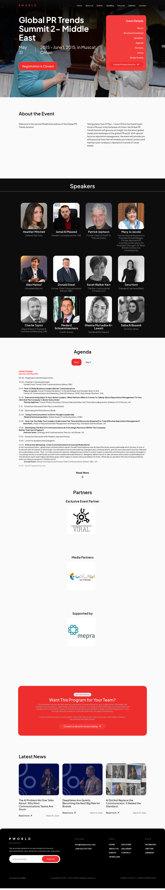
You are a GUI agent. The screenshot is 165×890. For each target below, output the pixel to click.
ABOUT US (114, 850)
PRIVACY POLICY (128, 879)
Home (79, 5)
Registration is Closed (38, 66)
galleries (132, 5)
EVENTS (112, 854)
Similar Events (136, 57)
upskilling (110, 5)
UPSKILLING (114, 858)
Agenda (139, 43)
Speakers (138, 38)
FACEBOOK (150, 846)
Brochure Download (133, 33)
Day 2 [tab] (89, 363)
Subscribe (51, 861)
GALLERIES (126, 850)
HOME (112, 846)
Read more (26, 817)
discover (121, 5)
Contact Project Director (126, 64)
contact (142, 5)
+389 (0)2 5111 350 (83, 850)
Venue (140, 52)
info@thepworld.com (85, 846)
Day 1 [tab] (75, 363)
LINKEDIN (149, 854)
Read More (82, 476)
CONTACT (126, 854)
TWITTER (149, 850)
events (100, 5)
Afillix (24, 879)
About (140, 28)
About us (89, 5)
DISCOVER (126, 846)
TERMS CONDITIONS (146, 879)
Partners (139, 47)
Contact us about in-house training (82, 728)
